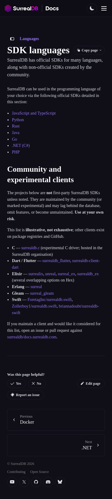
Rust (16, 126)
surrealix (35, 274)
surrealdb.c (30, 248)
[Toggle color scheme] (92, 8)
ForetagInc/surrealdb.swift (49, 299)
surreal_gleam (42, 293)
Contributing (16, 472)
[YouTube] (12, 482)
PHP (16, 152)
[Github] (36, 482)
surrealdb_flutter (56, 260)
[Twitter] (24, 482)
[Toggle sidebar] (12, 39)
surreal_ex (66, 274)
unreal (50, 274)
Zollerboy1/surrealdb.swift (34, 306)
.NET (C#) (21, 145)
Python (18, 120)
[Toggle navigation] (104, 8)
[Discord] (48, 482)
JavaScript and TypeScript (34, 113)
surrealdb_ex (88, 274)
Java (15, 132)
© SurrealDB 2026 (20, 464)
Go (14, 139)
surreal (36, 287)
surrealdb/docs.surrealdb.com (31, 337)
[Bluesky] (60, 482)
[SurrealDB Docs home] (52, 8)
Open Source (39, 472)
